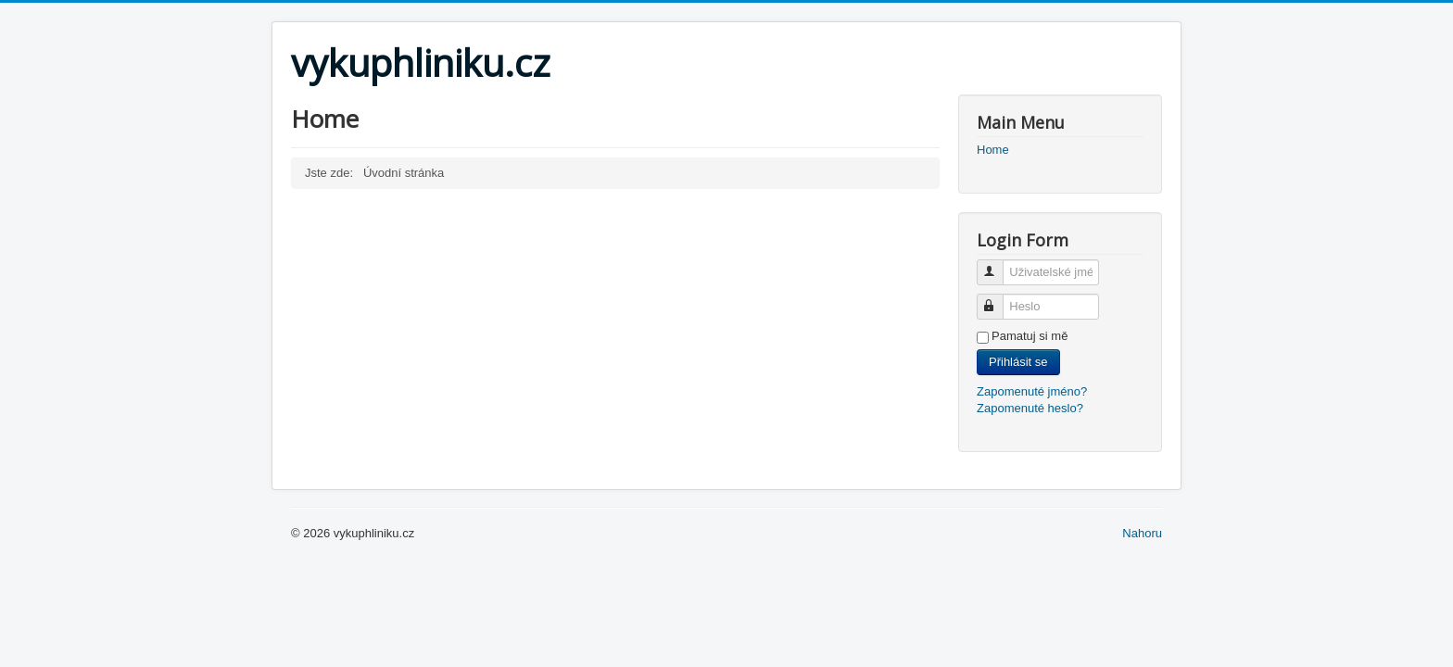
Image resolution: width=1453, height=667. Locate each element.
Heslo (998, 298)
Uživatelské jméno (998, 264)
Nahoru (1142, 533)
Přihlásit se (1018, 362)
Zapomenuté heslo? (1030, 408)
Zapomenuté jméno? (1032, 391)
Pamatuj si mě (1030, 336)
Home (993, 150)
